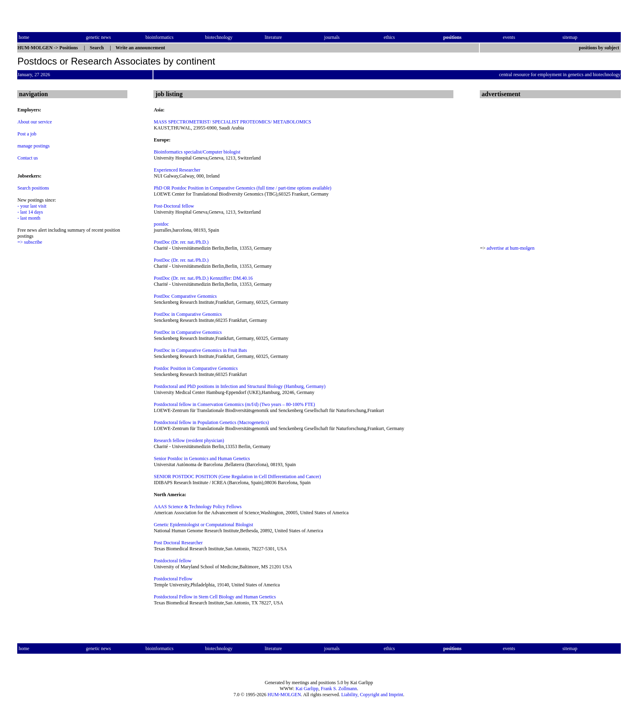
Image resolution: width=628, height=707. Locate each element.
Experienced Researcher (177, 170)
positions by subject (599, 47)
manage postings (34, 146)
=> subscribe (30, 242)
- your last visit (32, 206)
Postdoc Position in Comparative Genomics (196, 368)
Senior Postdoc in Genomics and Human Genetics (202, 458)
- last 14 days (30, 212)
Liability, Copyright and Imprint (372, 694)
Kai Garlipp (307, 688)
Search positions (33, 188)
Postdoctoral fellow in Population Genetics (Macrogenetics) (211, 422)
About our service (35, 122)
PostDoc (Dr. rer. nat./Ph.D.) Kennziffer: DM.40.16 (203, 278)
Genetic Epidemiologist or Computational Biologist (203, 524)
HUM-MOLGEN (284, 694)
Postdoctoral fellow (172, 561)
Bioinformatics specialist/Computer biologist (197, 152)
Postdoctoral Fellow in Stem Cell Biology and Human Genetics (215, 597)
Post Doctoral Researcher (178, 542)
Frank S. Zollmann (339, 688)
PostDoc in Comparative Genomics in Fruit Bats (200, 350)
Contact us (28, 158)
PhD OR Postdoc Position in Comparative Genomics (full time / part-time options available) (242, 188)
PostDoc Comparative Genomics (185, 296)
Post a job (27, 134)
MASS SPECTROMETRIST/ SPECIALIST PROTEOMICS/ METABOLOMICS (232, 122)
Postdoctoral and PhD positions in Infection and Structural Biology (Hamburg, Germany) (240, 386)
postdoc (161, 224)
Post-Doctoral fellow (174, 206)
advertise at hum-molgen (510, 248)
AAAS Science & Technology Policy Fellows (198, 506)
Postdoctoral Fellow (173, 579)
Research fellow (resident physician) (189, 440)
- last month (29, 218)
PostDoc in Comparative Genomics (188, 314)
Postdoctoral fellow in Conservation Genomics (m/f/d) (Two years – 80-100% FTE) (234, 404)
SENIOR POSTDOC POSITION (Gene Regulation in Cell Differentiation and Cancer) (237, 476)
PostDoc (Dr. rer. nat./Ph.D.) (181, 242)
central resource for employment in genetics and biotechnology (559, 74)
